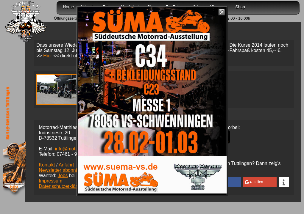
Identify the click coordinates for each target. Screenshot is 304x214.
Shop (240, 6)
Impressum (50, 180)
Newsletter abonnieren (62, 170)
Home (68, 6)
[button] (260, 182)
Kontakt (47, 164)
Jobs (63, 175)
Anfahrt (66, 164)
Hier (47, 55)
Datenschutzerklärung (62, 186)
